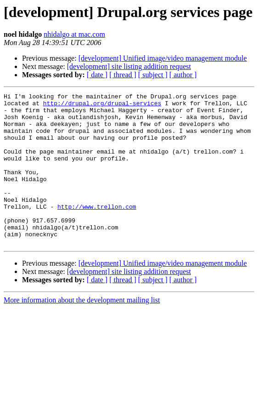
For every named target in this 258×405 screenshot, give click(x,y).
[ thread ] (122, 75)
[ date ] (97, 75)
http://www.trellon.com (96, 230)
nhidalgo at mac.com (74, 34)
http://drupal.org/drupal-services (102, 106)
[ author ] (183, 75)
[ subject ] (153, 75)
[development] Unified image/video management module (163, 58)
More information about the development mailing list (82, 330)
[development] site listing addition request (129, 66)
